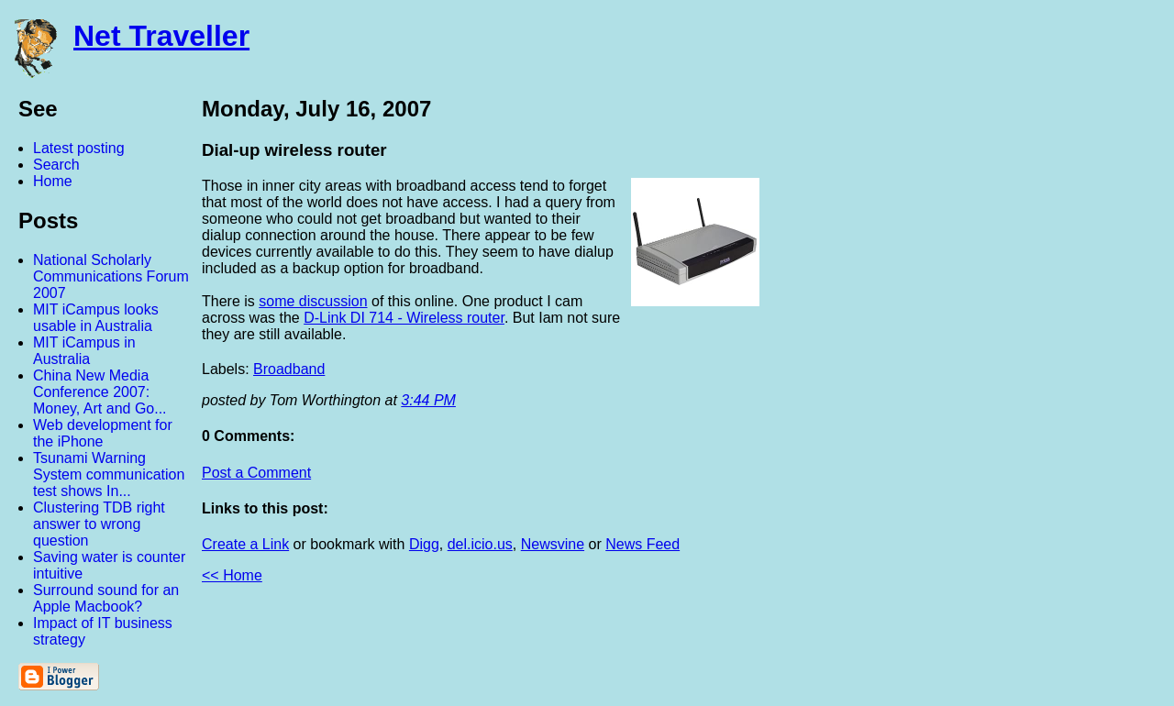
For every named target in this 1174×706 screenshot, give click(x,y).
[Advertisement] (972, 369)
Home (52, 181)
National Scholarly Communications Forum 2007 (111, 276)
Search (56, 164)
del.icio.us (480, 544)
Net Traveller (161, 35)
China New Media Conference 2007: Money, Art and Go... (100, 392)
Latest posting (79, 148)
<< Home (232, 575)
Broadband (289, 369)
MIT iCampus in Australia (84, 351)
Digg (424, 544)
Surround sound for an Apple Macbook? (106, 598)
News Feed (642, 544)
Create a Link (245, 544)
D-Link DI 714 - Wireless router (404, 317)
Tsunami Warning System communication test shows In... (108, 474)
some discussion (313, 301)
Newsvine (552, 544)
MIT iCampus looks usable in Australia (96, 318)
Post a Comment (256, 472)
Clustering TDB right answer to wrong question (99, 524)
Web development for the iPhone (102, 433)
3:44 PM (428, 400)
